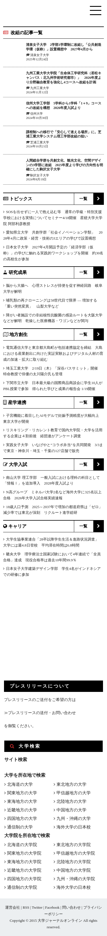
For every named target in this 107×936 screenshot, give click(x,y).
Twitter (37, 907)
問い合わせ (71, 907)
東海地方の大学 (22, 801)
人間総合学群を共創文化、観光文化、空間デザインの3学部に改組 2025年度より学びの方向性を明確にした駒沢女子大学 (64, 164)
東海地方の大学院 (24, 861)
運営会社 (12, 907)
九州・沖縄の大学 (73, 818)
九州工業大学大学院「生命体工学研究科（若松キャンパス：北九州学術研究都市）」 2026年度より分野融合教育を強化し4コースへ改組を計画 (63, 77)
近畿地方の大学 (22, 810)
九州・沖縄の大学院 (75, 879)
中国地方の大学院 (73, 870)
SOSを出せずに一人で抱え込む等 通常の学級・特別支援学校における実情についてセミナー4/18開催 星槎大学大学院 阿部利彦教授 (52, 218)
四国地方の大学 (22, 818)
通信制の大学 (20, 827)
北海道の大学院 (22, 844)
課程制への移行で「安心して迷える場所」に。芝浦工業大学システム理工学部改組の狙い (63, 134)
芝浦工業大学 (39, 142)
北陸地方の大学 (71, 801)
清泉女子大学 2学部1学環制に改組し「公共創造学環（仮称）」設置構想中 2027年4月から (63, 47)
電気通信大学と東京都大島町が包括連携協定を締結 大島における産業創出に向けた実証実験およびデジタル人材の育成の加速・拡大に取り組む (53, 353)
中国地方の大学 (71, 810)
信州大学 (36, 113)
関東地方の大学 (22, 793)
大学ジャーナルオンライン (60, 920)
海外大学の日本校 (73, 827)
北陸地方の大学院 (73, 861)
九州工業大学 (39, 88)
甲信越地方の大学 (73, 793)
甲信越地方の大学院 (75, 853)
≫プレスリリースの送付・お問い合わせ (40, 713)
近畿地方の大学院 (24, 870)
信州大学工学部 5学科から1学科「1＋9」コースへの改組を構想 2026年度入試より (63, 105)
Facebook (52, 907)
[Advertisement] (47, 633)
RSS (26, 907)
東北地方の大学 (71, 784)
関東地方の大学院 (24, 853)
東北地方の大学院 (73, 844)
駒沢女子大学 (39, 175)
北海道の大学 (20, 784)
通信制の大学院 (22, 887)
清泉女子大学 (39, 55)
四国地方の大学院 (24, 879)
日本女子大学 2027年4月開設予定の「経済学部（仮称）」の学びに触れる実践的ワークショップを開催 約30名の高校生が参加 (53, 253)
